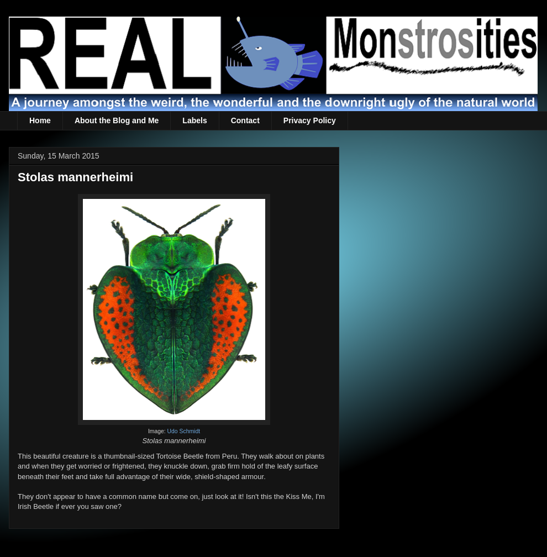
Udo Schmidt (183, 431)
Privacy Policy (309, 120)
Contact (245, 120)
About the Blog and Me (117, 120)
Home (40, 120)
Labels (194, 120)
